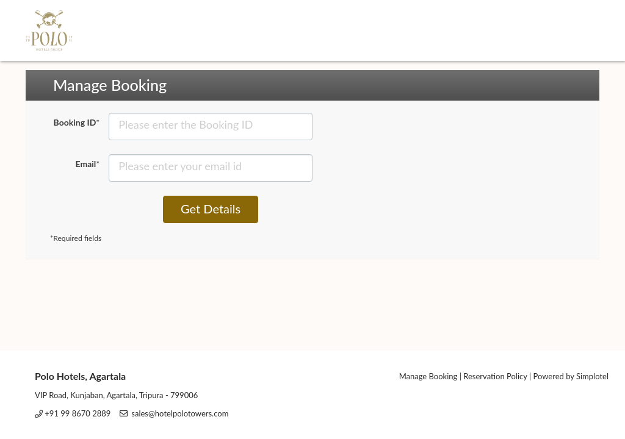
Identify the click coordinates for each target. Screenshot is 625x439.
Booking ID (77, 122)
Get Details (210, 208)
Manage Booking (428, 376)
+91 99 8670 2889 (77, 413)
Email (88, 164)
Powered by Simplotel (571, 376)
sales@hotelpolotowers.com (179, 413)
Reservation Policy (495, 376)
